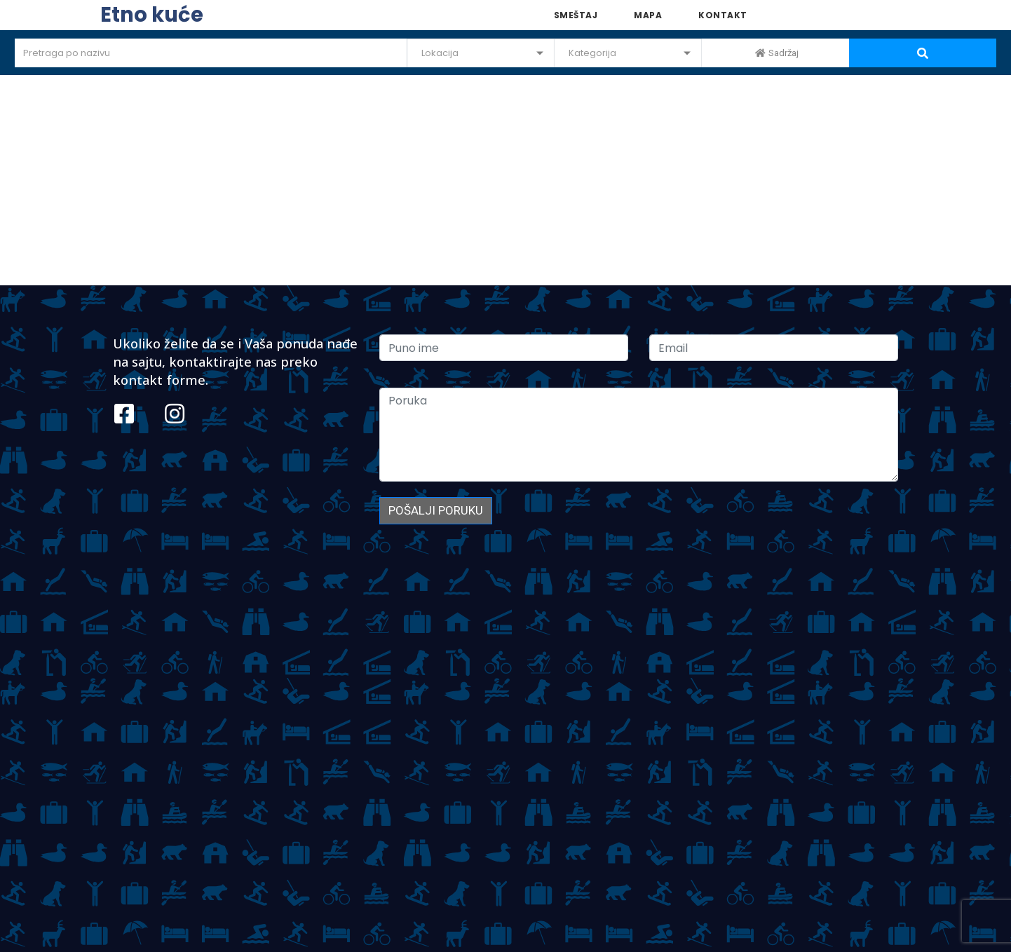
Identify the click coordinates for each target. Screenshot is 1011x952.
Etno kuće (151, 15)
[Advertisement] (505, 180)
